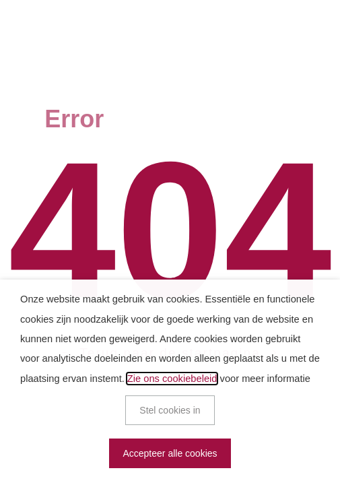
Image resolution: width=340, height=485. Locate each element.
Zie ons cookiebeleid (172, 378)
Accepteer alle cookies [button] (170, 453)
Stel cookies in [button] (169, 410)
